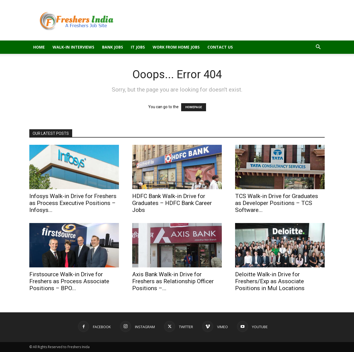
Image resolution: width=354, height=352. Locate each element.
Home (39, 47)
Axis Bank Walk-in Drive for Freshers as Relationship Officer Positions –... (173, 281)
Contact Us (220, 47)
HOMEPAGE (193, 107)
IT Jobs (138, 47)
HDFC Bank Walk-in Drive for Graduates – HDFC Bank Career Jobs (172, 203)
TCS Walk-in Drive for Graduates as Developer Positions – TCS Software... (276, 203)
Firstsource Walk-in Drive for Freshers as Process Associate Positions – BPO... (69, 281)
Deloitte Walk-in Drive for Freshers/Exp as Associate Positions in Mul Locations (269, 281)
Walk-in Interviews (73, 47)
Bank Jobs (112, 47)
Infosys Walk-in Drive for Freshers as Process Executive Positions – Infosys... (72, 203)
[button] (318, 47)
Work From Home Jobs (176, 47)
